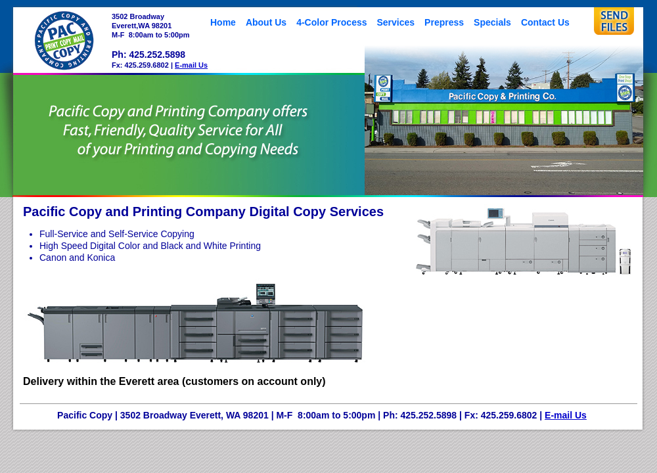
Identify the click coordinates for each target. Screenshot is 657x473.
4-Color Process (331, 22)
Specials (492, 22)
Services (396, 22)
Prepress (444, 22)
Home (223, 22)
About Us (266, 22)
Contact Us (545, 22)
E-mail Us (191, 65)
